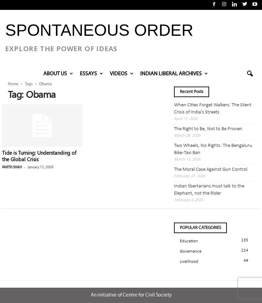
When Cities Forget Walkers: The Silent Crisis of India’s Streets (212, 109)
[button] (249, 73)
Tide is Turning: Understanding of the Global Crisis (39, 156)
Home (13, 84)
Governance (190, 251)
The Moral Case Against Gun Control (210, 169)
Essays (91, 73)
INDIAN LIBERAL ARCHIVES (174, 73)
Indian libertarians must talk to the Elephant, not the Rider (209, 190)
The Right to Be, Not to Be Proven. (209, 129)
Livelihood (189, 261)
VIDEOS (121, 73)
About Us (58, 73)
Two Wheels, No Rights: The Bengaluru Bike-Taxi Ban (213, 149)
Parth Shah (12, 167)
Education (189, 241)
